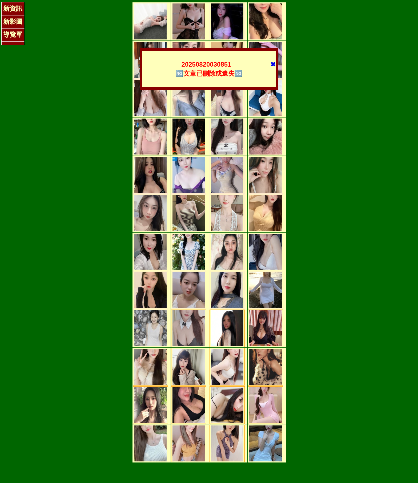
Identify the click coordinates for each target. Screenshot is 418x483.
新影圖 (12, 21)
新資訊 (12, 8)
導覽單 (12, 34)
